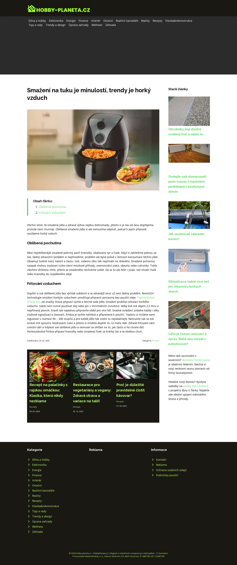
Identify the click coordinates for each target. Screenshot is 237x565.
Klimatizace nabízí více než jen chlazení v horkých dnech (188, 286)
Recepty (157, 20)
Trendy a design (56, 25)
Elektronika (56, 20)
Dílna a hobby (37, 20)
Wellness (97, 25)
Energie (71, 20)
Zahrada (110, 25)
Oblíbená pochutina (52, 207)
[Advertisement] (118, 49)
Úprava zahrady (79, 25)
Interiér (95, 20)
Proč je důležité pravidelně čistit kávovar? (130, 390)
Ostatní (108, 20)
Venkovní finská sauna (196, 360)
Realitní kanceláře (127, 20)
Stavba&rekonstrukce (178, 20)
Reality (145, 20)
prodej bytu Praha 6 (195, 386)
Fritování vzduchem (52, 212)
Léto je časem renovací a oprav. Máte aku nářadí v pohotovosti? (187, 339)
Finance (83, 20)
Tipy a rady (36, 25)
